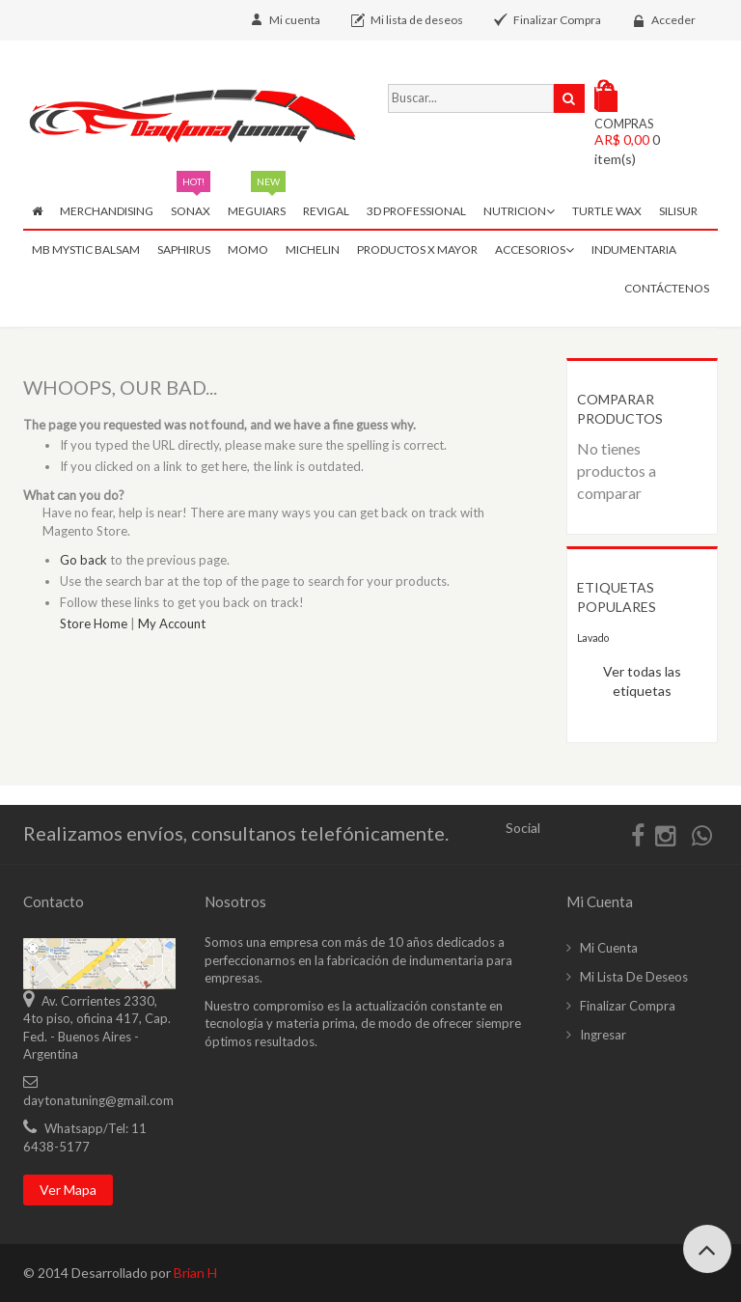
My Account (172, 623)
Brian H (195, 1272)
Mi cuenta (294, 20)
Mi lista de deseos (416, 20)
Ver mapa (68, 1189)
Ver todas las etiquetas (642, 681)
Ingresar (603, 1034)
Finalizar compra (627, 1005)
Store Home (93, 623)
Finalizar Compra (557, 20)
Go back (83, 560)
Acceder (673, 20)
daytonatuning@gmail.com (98, 1100)
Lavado (593, 638)
